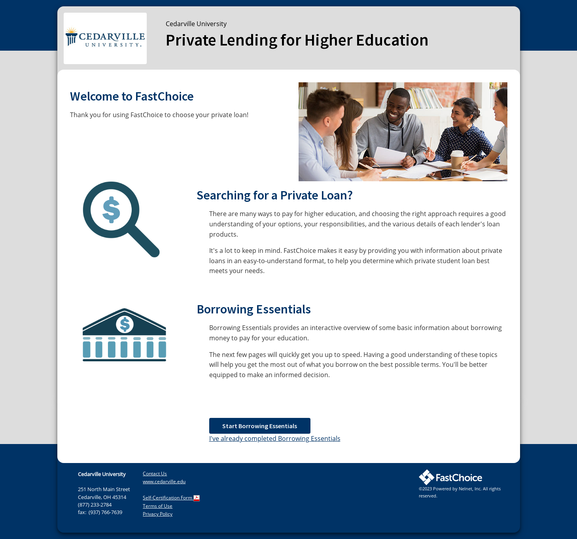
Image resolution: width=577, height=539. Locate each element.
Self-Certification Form (171, 498)
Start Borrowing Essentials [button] (259, 426)
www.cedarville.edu (164, 481)
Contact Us (155, 473)
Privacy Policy (157, 514)
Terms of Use (157, 506)
